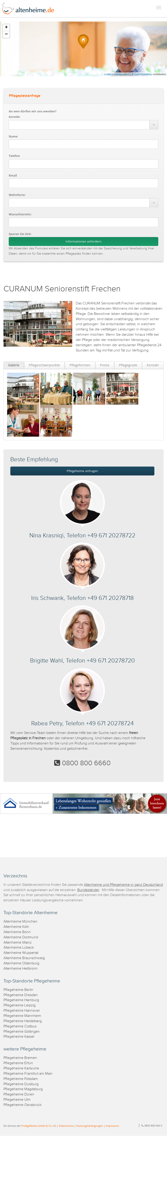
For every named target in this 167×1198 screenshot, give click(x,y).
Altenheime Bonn (17, 932)
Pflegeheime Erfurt (18, 1063)
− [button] (6, 34)
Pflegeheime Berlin (18, 990)
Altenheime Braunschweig (24, 958)
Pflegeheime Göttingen (21, 1031)
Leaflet (107, 74)
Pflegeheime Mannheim (22, 1016)
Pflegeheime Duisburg (21, 1084)
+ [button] (6, 27)
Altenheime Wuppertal (20, 953)
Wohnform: (17, 195)
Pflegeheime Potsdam (20, 1079)
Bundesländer (88, 890)
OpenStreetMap (143, 74)
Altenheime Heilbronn (20, 968)
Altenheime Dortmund (20, 937)
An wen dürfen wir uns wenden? (32, 111)
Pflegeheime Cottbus (19, 1026)
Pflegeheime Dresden (20, 995)
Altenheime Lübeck (18, 947)
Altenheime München (20, 921)
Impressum (112, 1125)
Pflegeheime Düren (18, 1094)
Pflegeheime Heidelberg (22, 1021)
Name (13, 136)
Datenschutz (66, 1125)
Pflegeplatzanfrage (24, 96)
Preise (104, 365)
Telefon (14, 156)
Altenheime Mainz (17, 942)
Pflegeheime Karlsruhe (21, 1068)
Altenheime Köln (16, 927)
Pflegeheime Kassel (18, 1036)
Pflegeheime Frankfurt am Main (28, 1073)
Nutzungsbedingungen (89, 1125)
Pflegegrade (128, 365)
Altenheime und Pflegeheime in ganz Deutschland (123, 885)
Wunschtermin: (20, 214)
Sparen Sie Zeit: (20, 234)
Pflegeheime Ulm (17, 1100)
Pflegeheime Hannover (21, 1010)
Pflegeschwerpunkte (44, 365)
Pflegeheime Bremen (20, 1058)
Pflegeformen (80, 365)
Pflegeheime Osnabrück (22, 1105)
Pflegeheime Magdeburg (23, 1089)
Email (13, 175)
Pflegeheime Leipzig (19, 1005)
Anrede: (14, 117)
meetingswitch (122, 74)
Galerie (13, 365)
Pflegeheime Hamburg (21, 1000)
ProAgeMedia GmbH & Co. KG (38, 1125)
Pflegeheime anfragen (82, 471)
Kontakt (153, 365)
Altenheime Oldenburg (21, 963)
